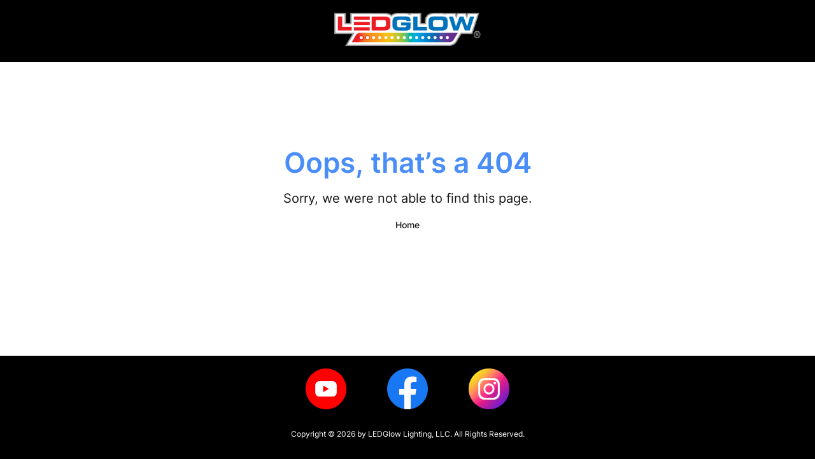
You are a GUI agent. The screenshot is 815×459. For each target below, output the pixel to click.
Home (407, 224)
